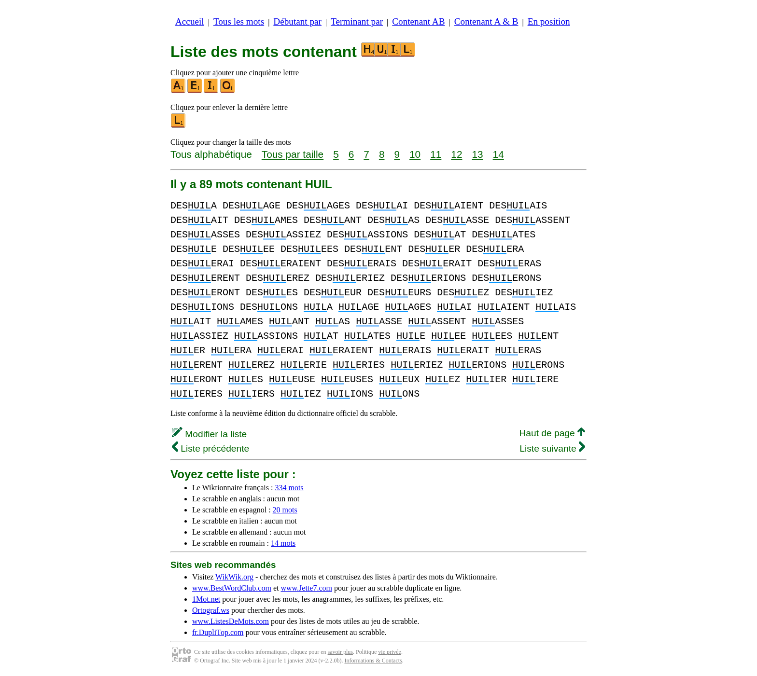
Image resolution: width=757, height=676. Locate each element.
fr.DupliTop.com (217, 632)
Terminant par (357, 21)
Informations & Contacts (373, 660)
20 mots (285, 510)
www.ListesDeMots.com (230, 621)
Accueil (189, 21)
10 (415, 154)
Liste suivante (552, 448)
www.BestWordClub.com (231, 588)
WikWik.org (234, 577)
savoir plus (340, 651)
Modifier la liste (209, 434)
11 (435, 154)
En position (549, 21)
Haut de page (552, 433)
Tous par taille (292, 154)
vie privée (389, 651)
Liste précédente (210, 448)
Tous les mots (238, 21)
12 (456, 154)
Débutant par (297, 21)
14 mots (283, 543)
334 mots (289, 487)
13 (477, 154)
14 (498, 154)
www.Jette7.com (306, 588)
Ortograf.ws (210, 610)
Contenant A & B (486, 21)
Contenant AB (418, 21)
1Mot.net (206, 599)
